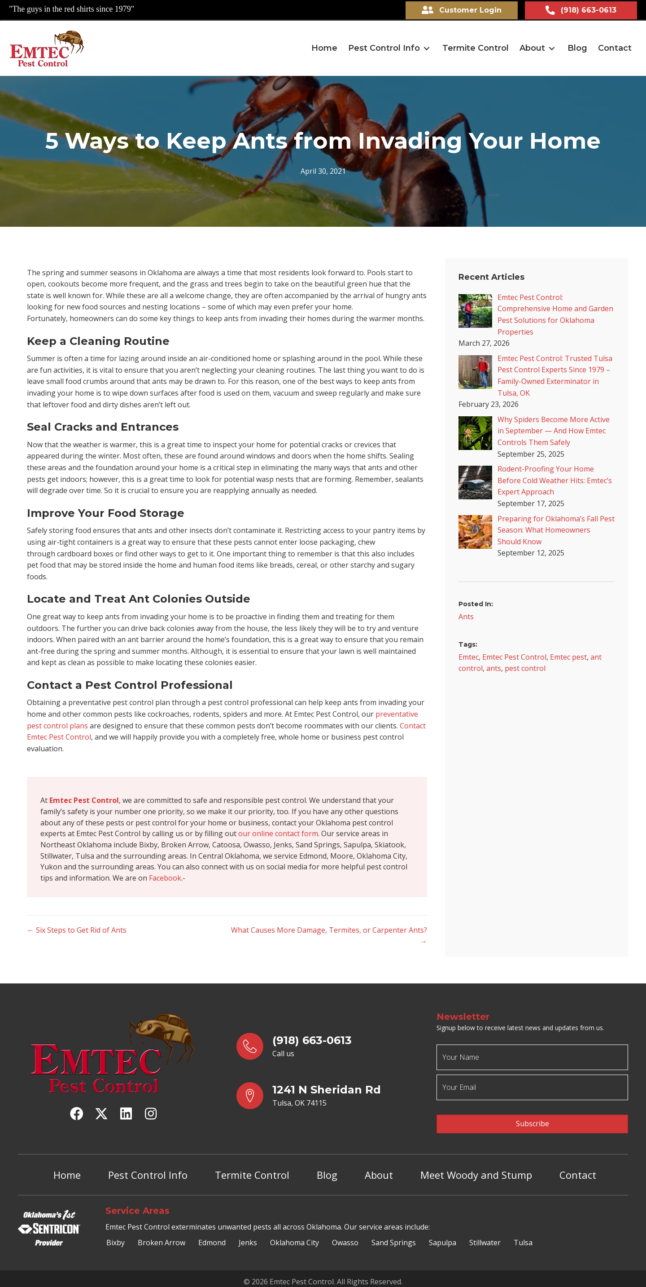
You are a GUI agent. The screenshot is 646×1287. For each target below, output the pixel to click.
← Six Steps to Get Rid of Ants (77, 932)
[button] (426, 47)
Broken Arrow (161, 1237)
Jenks (248, 1237)
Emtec (468, 655)
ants (493, 667)
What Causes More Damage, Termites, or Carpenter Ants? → (329, 937)
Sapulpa (442, 1237)
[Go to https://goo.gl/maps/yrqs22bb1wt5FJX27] (327, 1097)
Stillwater (485, 1237)
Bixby (115, 1237)
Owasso (345, 1237)
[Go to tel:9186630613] (327, 1048)
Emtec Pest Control (514, 655)
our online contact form (278, 833)
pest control (525, 667)
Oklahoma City (294, 1237)
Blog (327, 1169)
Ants (466, 615)
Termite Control (252, 1169)
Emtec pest (568, 655)
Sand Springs (393, 1237)
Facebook (165, 879)
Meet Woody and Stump (476, 1169)
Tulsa (523, 1237)
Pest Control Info (148, 1169)
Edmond (212, 1237)
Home (67, 1169)
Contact (577, 1169)
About (379, 1169)
